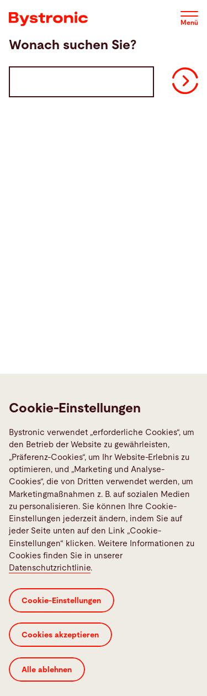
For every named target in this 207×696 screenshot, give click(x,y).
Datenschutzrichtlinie (50, 592)
